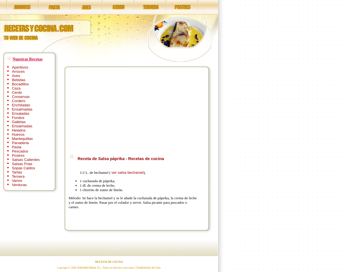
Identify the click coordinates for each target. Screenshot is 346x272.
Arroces (18, 71)
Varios (17, 181)
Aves (16, 76)
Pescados (20, 151)
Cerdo (17, 92)
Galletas (18, 122)
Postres (18, 155)
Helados (18, 130)
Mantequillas (22, 139)
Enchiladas (21, 105)
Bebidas (18, 80)
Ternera (18, 176)
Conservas (21, 97)
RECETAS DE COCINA (109, 262)
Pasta (16, 147)
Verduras (19, 185)
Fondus (18, 118)
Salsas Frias (22, 164)
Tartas (17, 172)
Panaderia (20, 143)
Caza (16, 88)
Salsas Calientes (25, 160)
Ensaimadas (22, 109)
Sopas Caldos (23, 168)
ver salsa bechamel (128, 172)
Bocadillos (20, 84)
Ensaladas (20, 113)
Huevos (18, 134)
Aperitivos (20, 67)
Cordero (18, 101)
